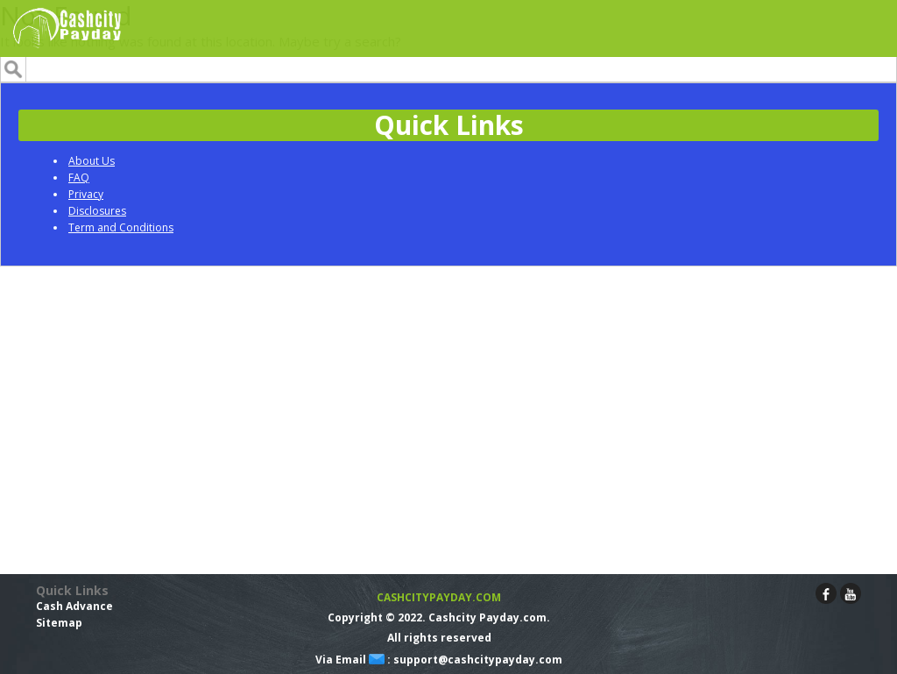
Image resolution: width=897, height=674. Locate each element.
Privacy (85, 194)
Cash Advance (74, 606)
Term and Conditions (120, 227)
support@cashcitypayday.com (477, 659)
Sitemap (59, 622)
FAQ (78, 177)
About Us (91, 160)
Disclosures (97, 210)
